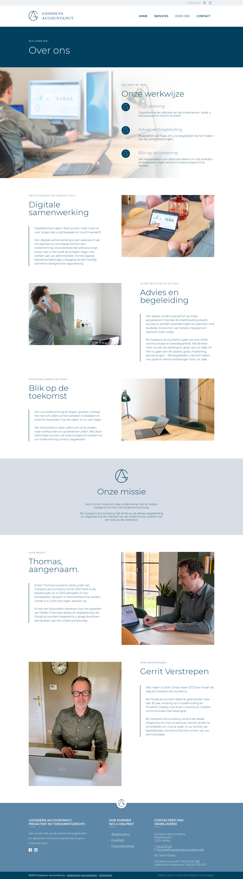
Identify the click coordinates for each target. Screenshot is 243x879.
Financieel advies (122, 846)
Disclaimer (105, 875)
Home (143, 16)
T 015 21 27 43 (193, 2)
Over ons (182, 16)
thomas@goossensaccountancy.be (180, 849)
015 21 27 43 (164, 846)
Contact (203, 16)
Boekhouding (120, 834)
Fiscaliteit (117, 840)
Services (161, 16)
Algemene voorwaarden (82, 875)
